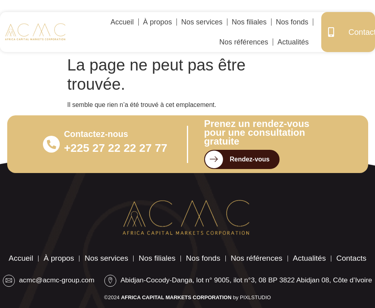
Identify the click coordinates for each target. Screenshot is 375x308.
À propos (157, 22)
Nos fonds (292, 22)
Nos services (202, 22)
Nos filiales (249, 22)
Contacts (187, 246)
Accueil (122, 22)
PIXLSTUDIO (255, 297)
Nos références (243, 42)
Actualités (293, 42)
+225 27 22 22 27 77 (103, 149)
